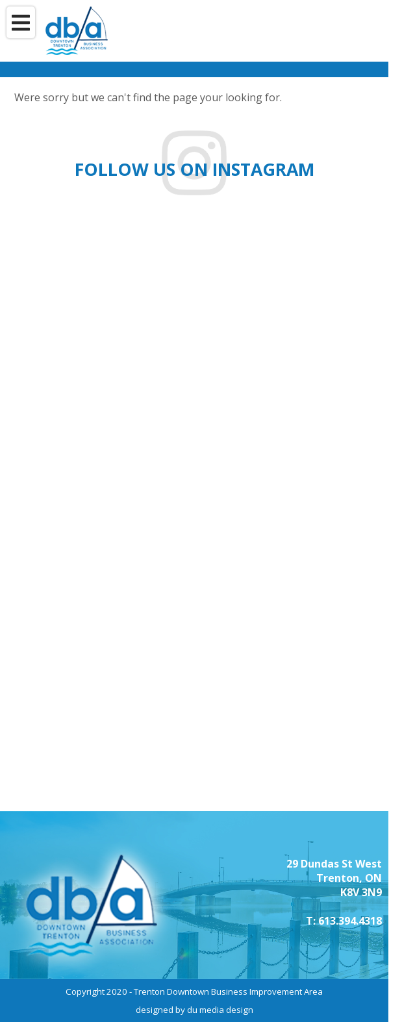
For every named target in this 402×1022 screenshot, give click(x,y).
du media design (220, 1010)
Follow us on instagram (194, 169)
